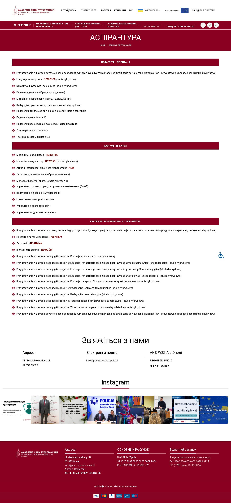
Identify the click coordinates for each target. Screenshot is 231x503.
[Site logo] (34, 10)
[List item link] (115, 73)
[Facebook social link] (203, 25)
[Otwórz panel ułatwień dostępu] (221, 254)
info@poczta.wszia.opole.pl (102, 360)
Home (102, 45)
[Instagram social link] (209, 25)
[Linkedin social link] (216, 25)
